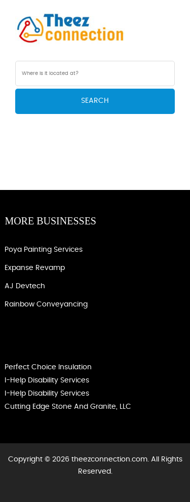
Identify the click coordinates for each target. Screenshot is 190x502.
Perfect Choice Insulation (48, 367)
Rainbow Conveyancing (46, 304)
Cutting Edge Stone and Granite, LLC (68, 406)
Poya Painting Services (44, 249)
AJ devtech (25, 286)
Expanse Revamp (35, 268)
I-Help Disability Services (47, 380)
